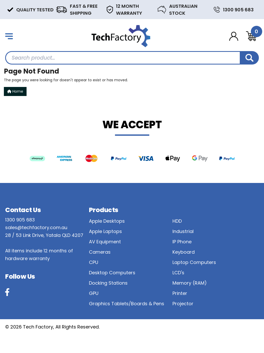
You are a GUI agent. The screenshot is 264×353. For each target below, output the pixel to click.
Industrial (183, 231)
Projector (182, 303)
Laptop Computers (194, 262)
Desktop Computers (112, 272)
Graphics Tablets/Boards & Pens (126, 303)
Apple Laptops (105, 231)
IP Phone (182, 241)
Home (15, 91)
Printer (179, 293)
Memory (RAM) (189, 283)
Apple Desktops (107, 221)
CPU (93, 262)
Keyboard (183, 252)
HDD (177, 221)
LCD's (178, 272)
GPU (93, 293)
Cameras (100, 252)
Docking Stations (108, 283)
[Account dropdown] (233, 36)
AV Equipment (105, 241)
